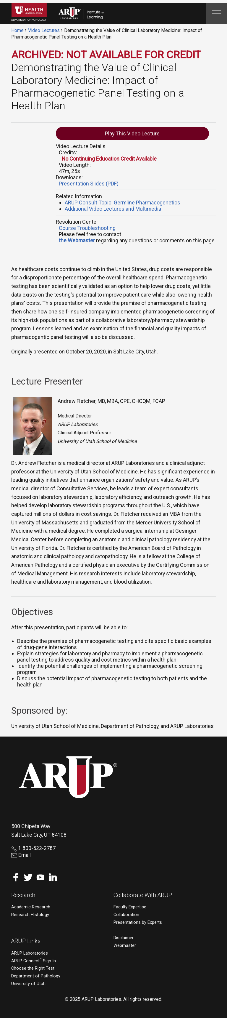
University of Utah (28, 983)
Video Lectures (44, 30)
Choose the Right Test (32, 968)
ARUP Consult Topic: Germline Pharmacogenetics (122, 202)
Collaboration (126, 914)
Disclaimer (124, 937)
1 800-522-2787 (33, 848)
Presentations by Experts (138, 922)
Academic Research (30, 907)
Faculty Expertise (130, 907)
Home (17, 30)
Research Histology (30, 914)
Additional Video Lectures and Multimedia (113, 209)
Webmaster (125, 945)
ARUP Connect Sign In (33, 960)
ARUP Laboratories (29, 953)
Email (21, 855)
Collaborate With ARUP (143, 895)
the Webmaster (77, 240)
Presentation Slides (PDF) (89, 183)
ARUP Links (25, 941)
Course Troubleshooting (87, 228)
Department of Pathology (35, 976)
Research (23, 895)
